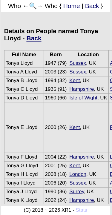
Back (92, 5)
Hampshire (81, 89)
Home (71, 5)
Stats (81, 210)
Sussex (77, 63)
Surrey (76, 191)
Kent (74, 80)
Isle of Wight (83, 98)
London (77, 174)
